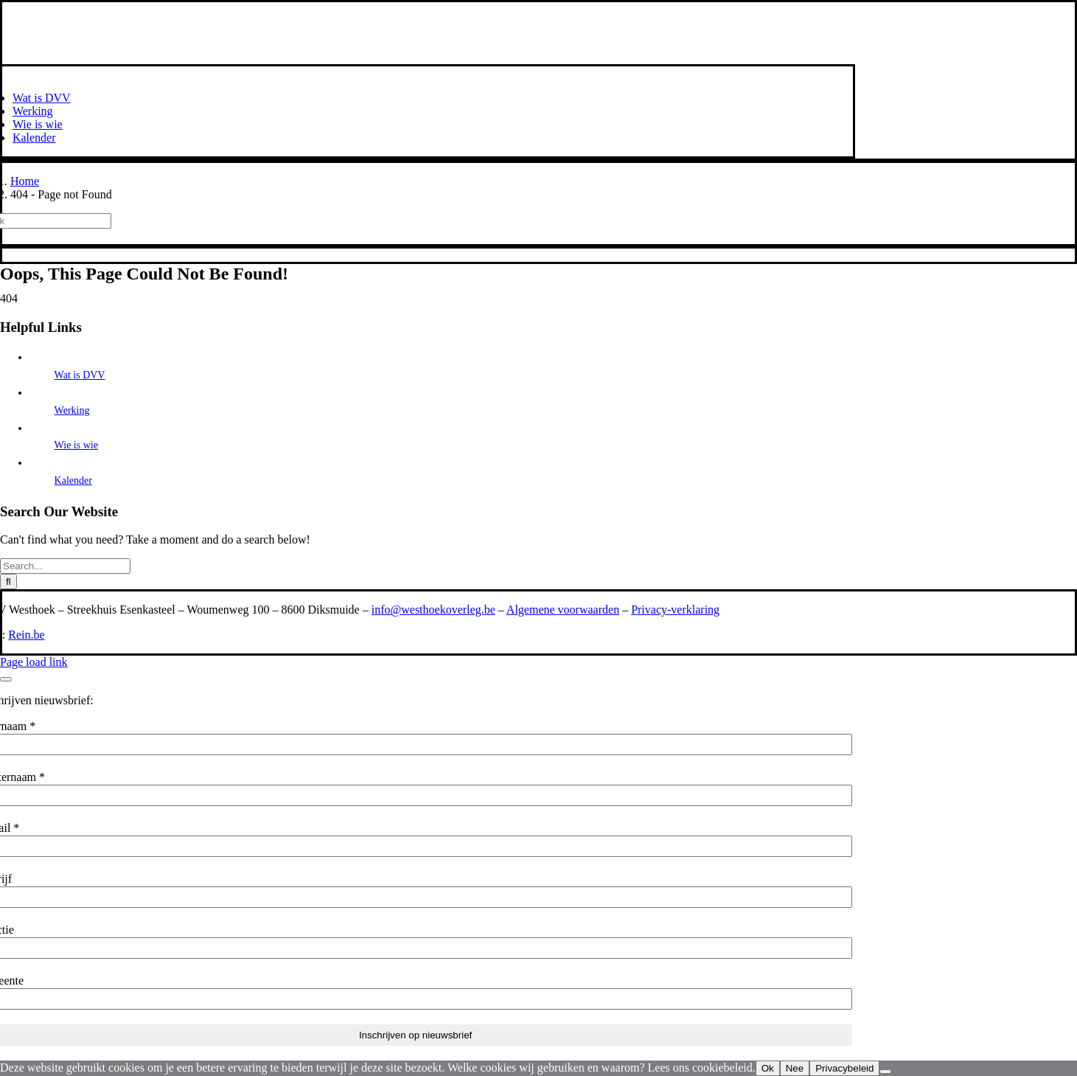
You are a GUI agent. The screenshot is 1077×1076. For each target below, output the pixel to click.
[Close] (6, 679)
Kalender (73, 480)
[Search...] (65, 566)
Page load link (34, 662)
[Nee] (885, 1071)
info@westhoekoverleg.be (433, 609)
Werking (72, 410)
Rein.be (26, 634)
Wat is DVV (80, 375)
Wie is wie (76, 445)
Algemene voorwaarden (562, 609)
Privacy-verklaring (675, 609)
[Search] (8, 581)
